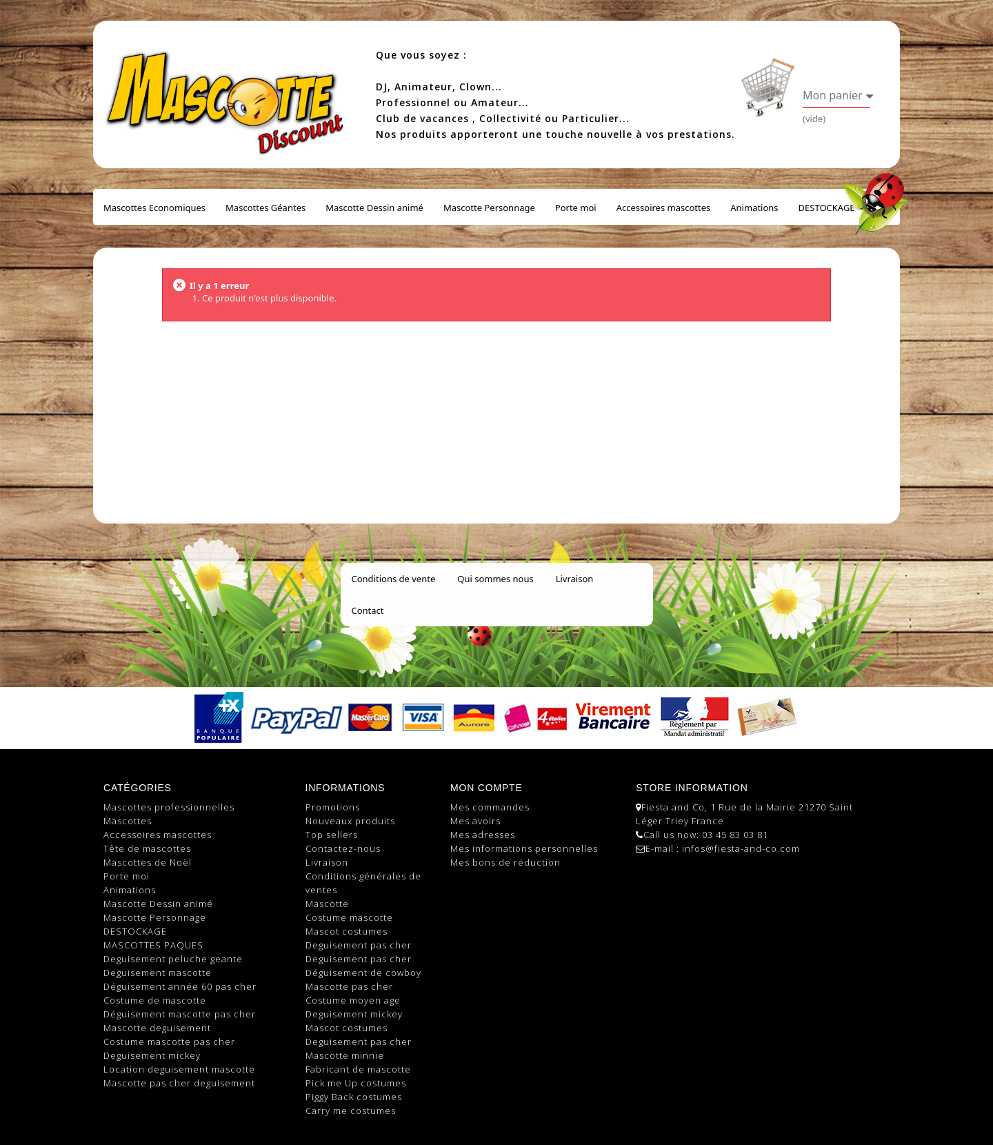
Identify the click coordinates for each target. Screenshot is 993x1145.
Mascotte (327, 903)
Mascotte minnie (344, 1055)
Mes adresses (482, 834)
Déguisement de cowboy (363, 972)
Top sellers (331, 834)
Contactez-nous (343, 848)
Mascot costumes (346, 931)
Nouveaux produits (350, 821)
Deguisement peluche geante (173, 959)
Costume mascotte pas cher (169, 1041)
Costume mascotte (349, 917)
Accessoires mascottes (663, 207)
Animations (754, 207)
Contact (368, 610)
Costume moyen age (353, 1000)
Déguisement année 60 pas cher (180, 986)
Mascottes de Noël (147, 862)
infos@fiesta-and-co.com (741, 848)
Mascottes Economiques (154, 207)
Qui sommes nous (495, 578)
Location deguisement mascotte (179, 1069)
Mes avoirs (475, 821)
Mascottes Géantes (265, 207)
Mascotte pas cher (349, 986)
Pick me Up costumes (355, 1083)
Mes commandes (490, 807)
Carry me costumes (350, 1110)
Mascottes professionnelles (168, 807)
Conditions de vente (394, 578)
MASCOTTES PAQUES (153, 945)
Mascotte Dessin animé (374, 207)
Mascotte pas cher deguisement (179, 1083)
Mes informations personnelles (524, 848)
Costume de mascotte (154, 1000)
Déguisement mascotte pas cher (179, 1014)
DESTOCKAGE (827, 207)
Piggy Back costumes (353, 1097)
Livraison (575, 578)
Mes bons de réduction (505, 862)
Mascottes (127, 821)
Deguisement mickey (152, 1055)
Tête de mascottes (147, 848)
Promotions (332, 807)
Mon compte (486, 787)
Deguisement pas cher (358, 945)
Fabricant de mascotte (358, 1069)
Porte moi (575, 207)
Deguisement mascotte (157, 972)
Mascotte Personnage (489, 207)
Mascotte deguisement (157, 1028)
